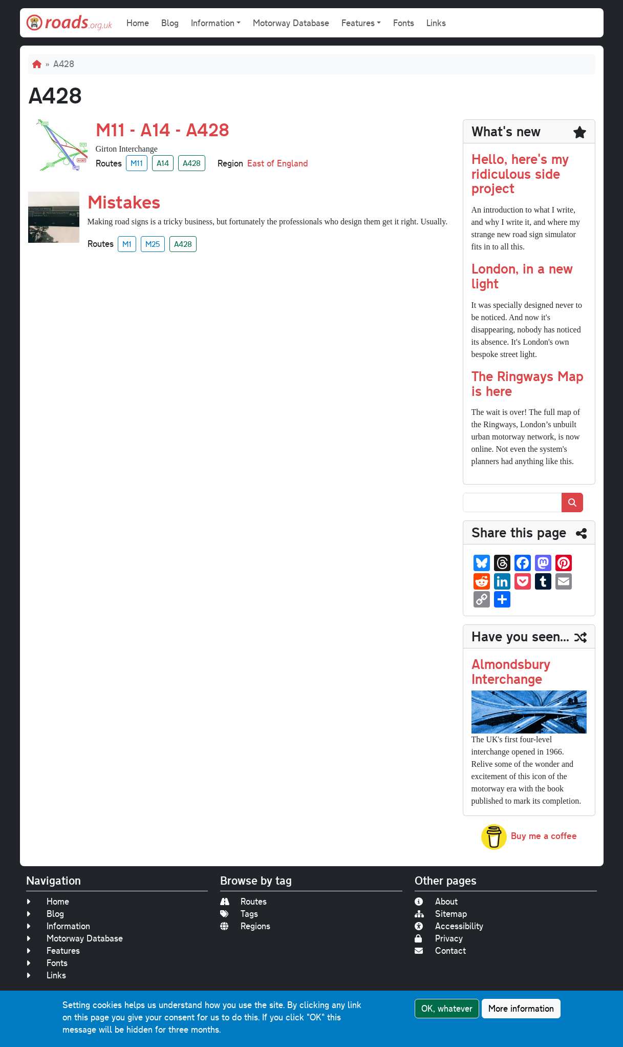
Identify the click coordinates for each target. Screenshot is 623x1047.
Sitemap (441, 913)
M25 (152, 244)
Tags (239, 913)
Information (58, 926)
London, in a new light (522, 275)
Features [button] (358, 23)
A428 (192, 163)
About (436, 901)
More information (521, 1009)
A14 (163, 163)
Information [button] (212, 23)
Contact (440, 950)
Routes (243, 901)
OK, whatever (446, 1009)
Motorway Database (291, 23)
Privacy (439, 938)
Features (53, 950)
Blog (170, 23)
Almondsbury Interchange (510, 671)
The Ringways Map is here (527, 383)
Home (137, 23)
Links (436, 23)
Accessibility (449, 926)
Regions (245, 926)
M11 (137, 163)
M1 (127, 244)
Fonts (403, 23)
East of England (277, 163)
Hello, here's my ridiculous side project (520, 173)
